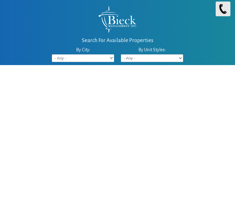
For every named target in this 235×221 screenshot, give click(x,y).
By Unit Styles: (152, 49)
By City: (83, 49)
